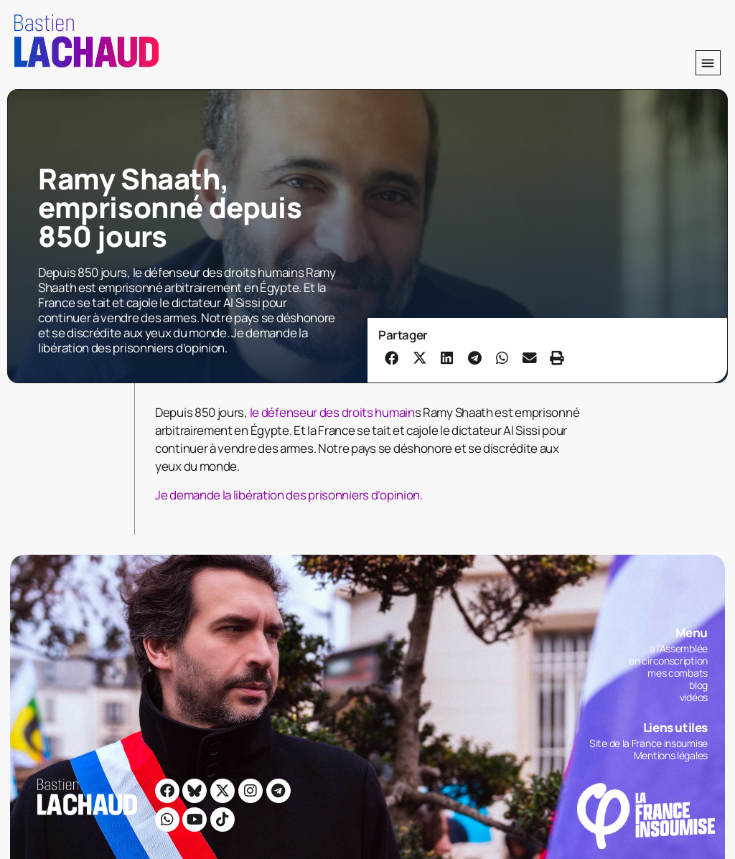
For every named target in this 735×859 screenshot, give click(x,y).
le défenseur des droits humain (332, 412)
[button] (708, 62)
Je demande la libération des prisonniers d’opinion (287, 495)
